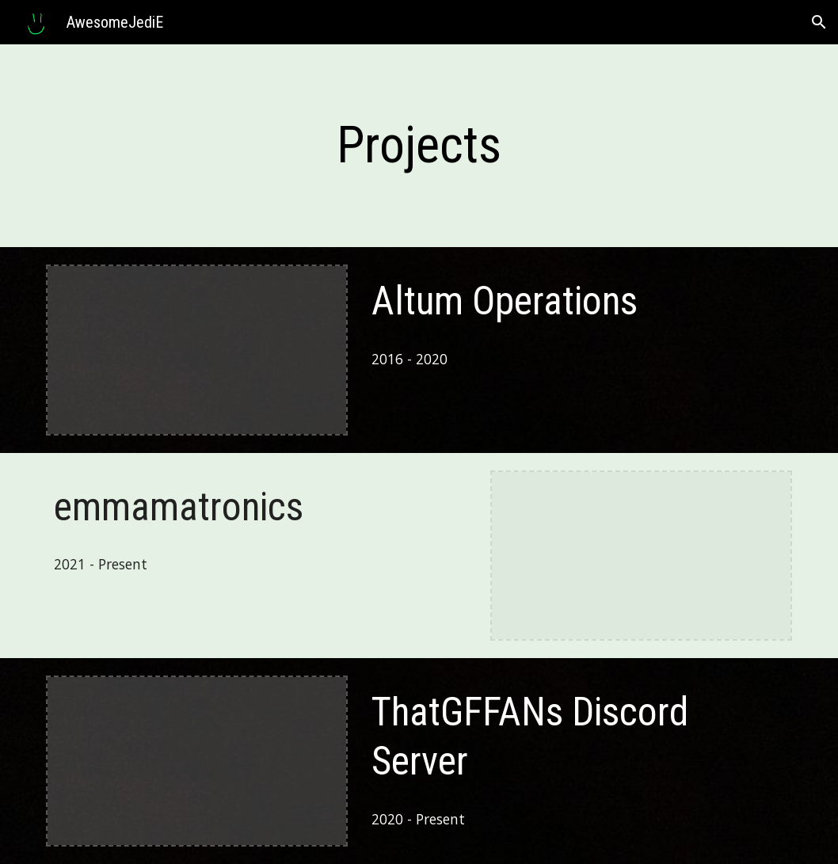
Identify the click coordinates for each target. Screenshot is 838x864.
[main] (418, 146)
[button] (819, 22)
